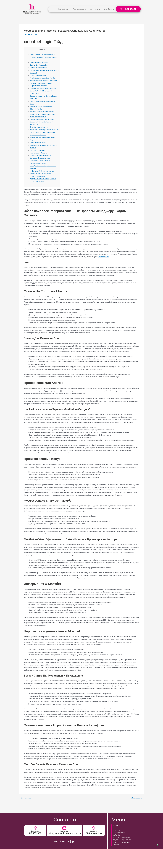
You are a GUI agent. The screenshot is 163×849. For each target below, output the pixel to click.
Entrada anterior (25, 803)
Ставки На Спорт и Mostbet (40, 65)
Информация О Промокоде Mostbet (43, 176)
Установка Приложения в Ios (40, 163)
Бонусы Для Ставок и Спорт (40, 68)
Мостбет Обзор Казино (38, 119)
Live (31, 62)
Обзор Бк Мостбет (37, 112)
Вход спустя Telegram (38, 155)
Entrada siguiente (137, 803)
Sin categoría (29, 34)
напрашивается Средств (39, 158)
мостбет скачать (104, 262)
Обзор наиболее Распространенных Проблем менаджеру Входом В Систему (43, 57)
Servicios (95, 9)
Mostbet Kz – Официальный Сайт (42, 109)
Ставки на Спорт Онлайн (39, 148)
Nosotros (63, 9)
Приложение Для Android (39, 70)
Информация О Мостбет (39, 88)
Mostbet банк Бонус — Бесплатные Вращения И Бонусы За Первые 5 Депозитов (42, 124)
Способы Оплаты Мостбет (39, 130)
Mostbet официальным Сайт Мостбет (43, 81)
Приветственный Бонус (38, 78)
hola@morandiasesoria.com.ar (64, 831)
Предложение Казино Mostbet (41, 161)
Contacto (109, 9)
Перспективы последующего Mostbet (43, 91)
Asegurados (79, 9)
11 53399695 (35, 831)
